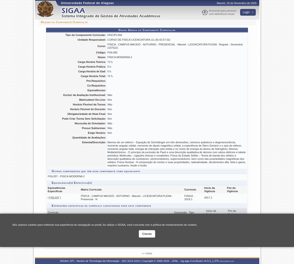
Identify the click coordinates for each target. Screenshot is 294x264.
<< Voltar (147, 253)
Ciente (147, 234)
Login (248, 12)
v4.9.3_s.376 (211, 261)
